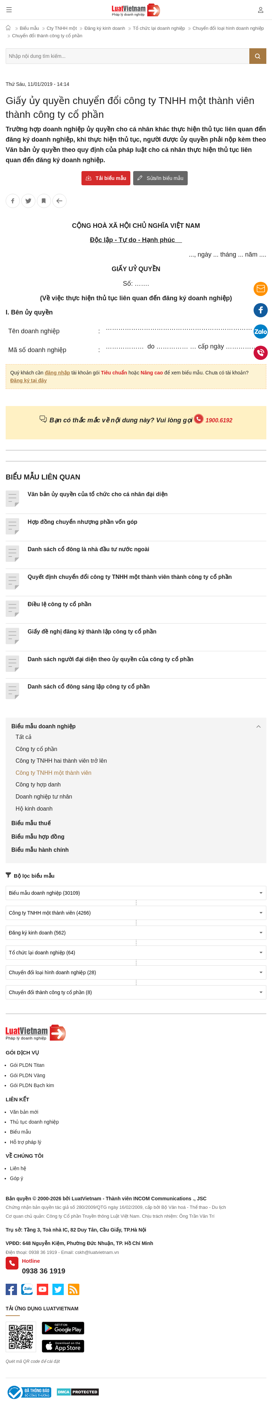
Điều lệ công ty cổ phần (59, 604)
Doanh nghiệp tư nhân (44, 797)
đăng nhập (57, 372)
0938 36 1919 (43, 1271)
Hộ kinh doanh (34, 809)
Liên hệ (18, 1168)
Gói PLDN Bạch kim (32, 1085)
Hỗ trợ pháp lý (25, 1142)
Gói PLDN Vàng (27, 1075)
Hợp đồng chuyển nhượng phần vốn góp (82, 522)
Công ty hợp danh (38, 785)
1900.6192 (219, 420)
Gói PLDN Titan (27, 1065)
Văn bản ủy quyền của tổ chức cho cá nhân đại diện (98, 494)
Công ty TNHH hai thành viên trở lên (61, 761)
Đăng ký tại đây (28, 380)
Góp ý (16, 1178)
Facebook (261, 311)
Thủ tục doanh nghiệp (34, 1122)
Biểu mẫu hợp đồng (37, 837)
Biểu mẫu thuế (31, 823)
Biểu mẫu (20, 1132)
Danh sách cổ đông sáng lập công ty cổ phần (89, 687)
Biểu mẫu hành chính (40, 850)
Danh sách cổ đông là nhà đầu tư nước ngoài (88, 549)
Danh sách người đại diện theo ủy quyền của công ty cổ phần (110, 659)
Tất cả (24, 737)
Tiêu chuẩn (114, 372)
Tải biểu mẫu (111, 178)
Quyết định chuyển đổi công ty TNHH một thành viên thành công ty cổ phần (130, 577)
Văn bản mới (24, 1112)
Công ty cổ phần (36, 749)
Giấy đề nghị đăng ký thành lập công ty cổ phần (92, 632)
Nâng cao (152, 372)
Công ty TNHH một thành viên (53, 773)
